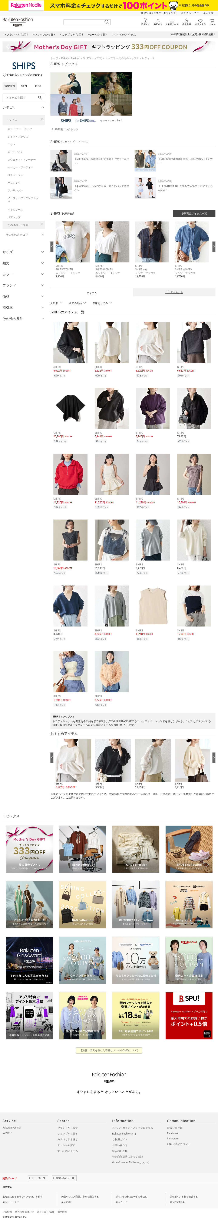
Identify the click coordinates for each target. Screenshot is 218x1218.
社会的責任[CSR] (45, 1208)
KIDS (38, 86)
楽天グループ (188, 13)
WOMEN (9, 86)
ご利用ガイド (120, 1135)
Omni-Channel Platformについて (130, 1158)
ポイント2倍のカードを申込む (131, 1193)
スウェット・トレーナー (22, 159)
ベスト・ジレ (15, 175)
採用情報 (62, 1208)
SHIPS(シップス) (92, 58)
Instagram (173, 1134)
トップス (11, 120)
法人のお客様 (120, 1147)
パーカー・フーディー (20, 167)
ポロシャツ (14, 182)
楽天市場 (208, 13)
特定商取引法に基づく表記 (127, 1152)
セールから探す (66, 1141)
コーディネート (174, 292)
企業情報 (7, 1208)
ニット (11, 144)
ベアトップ (14, 217)
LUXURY (7, 1128)
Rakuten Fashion (70, 58)
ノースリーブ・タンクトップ (23, 200)
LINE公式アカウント (178, 1140)
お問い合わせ (120, 1141)
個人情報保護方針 (24, 1208)
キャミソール (15, 209)
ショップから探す (67, 1129)
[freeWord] (24, 98)
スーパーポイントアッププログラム (132, 1124)
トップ (54, 58)
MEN (24, 86)
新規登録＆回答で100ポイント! (158, 13)
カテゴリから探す (67, 1135)
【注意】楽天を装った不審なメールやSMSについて (109, 1046)
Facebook (172, 1129)
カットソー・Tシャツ (20, 128)
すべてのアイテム (67, 1147)
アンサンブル (15, 190)
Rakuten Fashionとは (124, 1129)
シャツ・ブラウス (18, 136)
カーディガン (15, 152)
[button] (73, 253)
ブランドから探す (67, 1124)
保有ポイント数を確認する (184, 1193)
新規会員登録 (174, 1124)
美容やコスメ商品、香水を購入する (80, 1193)
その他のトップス (18, 225)
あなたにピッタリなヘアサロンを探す (22, 1193)
